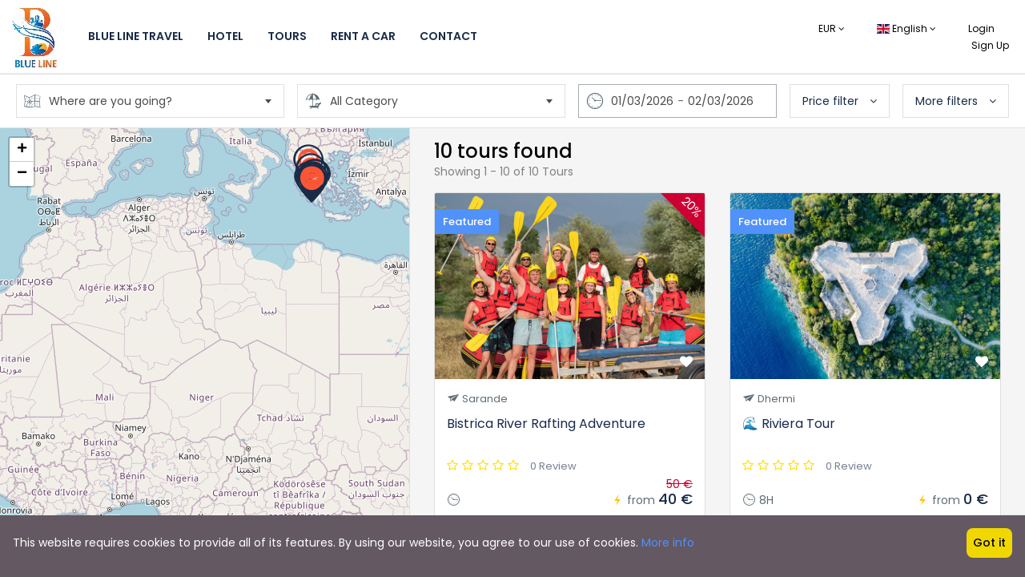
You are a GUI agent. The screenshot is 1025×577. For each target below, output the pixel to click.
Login (981, 28)
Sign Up (990, 45)
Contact (448, 36)
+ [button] (22, 150)
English (906, 28)
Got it (989, 543)
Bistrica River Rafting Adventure (546, 423)
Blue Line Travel (135, 36)
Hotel (225, 36)
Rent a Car (363, 36)
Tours (287, 36)
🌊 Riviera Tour (788, 423)
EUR (831, 28)
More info (667, 543)
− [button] (22, 174)
